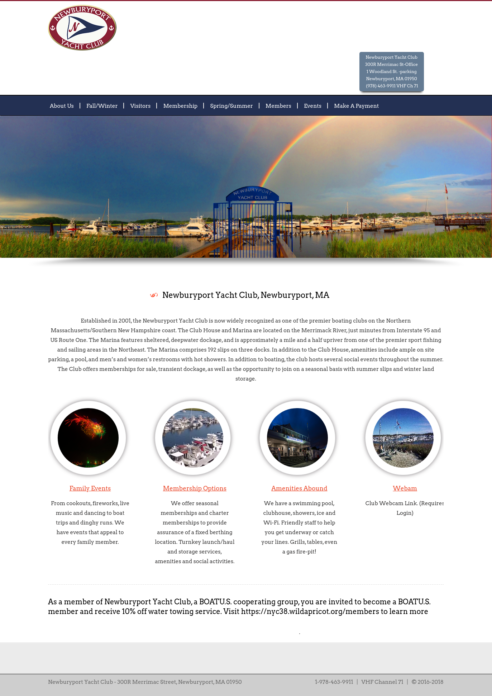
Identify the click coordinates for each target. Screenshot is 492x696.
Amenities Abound (299, 488)
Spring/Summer (231, 105)
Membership (180, 105)
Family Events (90, 488)
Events (312, 105)
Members (278, 105)
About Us (62, 105)
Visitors (140, 105)
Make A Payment (356, 105)
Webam (405, 488)
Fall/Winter (102, 105)
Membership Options (194, 488)
